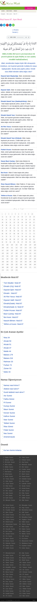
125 (3, 253)
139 (30, 256)
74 (2, 236)
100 (34, 242)
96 (18, 242)
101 (3, 245)
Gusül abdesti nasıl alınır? (14, 392)
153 (21, 261)
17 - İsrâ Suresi (7, 495)
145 (21, 259)
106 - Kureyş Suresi (25, 577)
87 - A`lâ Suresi (7, 577)
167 (12, 267)
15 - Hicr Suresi (7, 490)
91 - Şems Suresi (8, 586)
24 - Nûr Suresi (23, 467)
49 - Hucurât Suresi (9, 529)
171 (30, 267)
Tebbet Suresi (9, 423)
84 (6, 239)
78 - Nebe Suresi (8, 555)
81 (30, 236)
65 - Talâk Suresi (24, 522)
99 (30, 242)
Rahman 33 (8, 362)
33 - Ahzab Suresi (24, 488)
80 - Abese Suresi (8, 560)
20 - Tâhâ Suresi (24, 457)
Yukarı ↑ (34, 600)
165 (3, 267)
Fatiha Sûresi (9, 399)
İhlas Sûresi (8, 426)
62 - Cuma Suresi (24, 514)
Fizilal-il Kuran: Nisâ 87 (13, 310)
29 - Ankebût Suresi (25, 479)
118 (7, 250)
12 (6, 216)
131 (30, 253)
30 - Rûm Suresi (24, 481)
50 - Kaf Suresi (7, 531)
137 (21, 256)
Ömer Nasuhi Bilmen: (8, 184)
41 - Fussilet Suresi (9, 510)
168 (16, 267)
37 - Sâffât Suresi (24, 498)
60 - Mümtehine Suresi (25, 510)
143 (12, 259)
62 (26, 230)
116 (35, 247)
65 (2, 233)
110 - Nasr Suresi (24, 586)
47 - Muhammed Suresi (10, 524)
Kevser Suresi (9, 413)
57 (6, 230)
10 (32, 214)
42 (18, 225)
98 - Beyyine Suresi (25, 558)
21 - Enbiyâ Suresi (24, 460)
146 (26, 259)
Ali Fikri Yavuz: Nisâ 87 (13, 297)
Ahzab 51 (7, 344)
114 (26, 247)
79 (22, 236)
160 (16, 264)
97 (22, 242)
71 (26, 233)
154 (26, 261)
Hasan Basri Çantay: (8, 161)
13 (10, 216)
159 (12, 264)
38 (2, 225)
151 (12, 261)
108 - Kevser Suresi (25, 581)
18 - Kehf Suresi (8, 498)
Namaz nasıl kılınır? (12, 385)
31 (10, 222)
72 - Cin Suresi (23, 538)
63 (30, 230)
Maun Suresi (9, 409)
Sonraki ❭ (15, 32)
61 (22, 230)
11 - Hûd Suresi (8, 481)
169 (21, 267)
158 (7, 264)
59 (14, 230)
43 (22, 225)
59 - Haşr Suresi (24, 507)
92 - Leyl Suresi (8, 588)
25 (22, 219)
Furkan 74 (8, 365)
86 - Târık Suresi (8, 574)
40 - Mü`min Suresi (9, 507)
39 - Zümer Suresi (8, 505)
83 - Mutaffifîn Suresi (9, 567)
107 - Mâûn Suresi (24, 579)
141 (3, 259)
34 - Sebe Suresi (24, 490)
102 (7, 245)
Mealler (15, 10)
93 (6, 242)
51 (18, 228)
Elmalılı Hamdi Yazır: (8, 115)
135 (12, 256)
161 (21, 264)
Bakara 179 (8, 355)
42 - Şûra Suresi (8, 512)
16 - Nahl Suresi (8, 493)
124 (35, 250)
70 (22, 233)
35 (26, 222)
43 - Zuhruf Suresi (8, 514)
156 (35, 261)
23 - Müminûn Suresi (25, 464)
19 (34, 216)
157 (3, 264)
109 (3, 247)
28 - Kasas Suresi (24, 476)
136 (16, 256)
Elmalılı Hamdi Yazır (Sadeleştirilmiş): (14, 101)
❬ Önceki (15, 30)
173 (3, 270)
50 (14, 228)
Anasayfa (3, 14)
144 (16, 259)
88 (22, 239)
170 (26, 267)
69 (18, 233)
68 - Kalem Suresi (24, 529)
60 (18, 230)
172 (35, 267)
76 (10, 236)
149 (3, 261)
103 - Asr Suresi (24, 569)
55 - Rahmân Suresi (9, 543)
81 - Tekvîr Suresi (8, 562)
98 (26, 242)
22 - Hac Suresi (23, 462)
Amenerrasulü (9, 437)
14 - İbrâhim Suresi (9, 488)
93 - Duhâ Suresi (8, 591)
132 (35, 253)
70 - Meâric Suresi (24, 533)
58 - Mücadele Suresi (25, 505)
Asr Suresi (8, 396)
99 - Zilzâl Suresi (24, 560)
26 (26, 219)
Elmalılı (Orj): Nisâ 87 (12, 286)
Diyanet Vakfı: (6, 90)
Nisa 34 (7, 338)
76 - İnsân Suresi (24, 548)
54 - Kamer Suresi (8, 541)
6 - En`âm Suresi (8, 469)
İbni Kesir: (4, 172)
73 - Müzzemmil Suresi (26, 541)
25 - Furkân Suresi (24, 469)
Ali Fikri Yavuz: (6, 127)
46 (34, 225)
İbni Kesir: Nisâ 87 (11, 317)
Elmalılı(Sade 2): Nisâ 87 (14, 307)
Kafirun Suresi (9, 416)
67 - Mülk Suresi (24, 526)
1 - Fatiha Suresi (8, 457)
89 (26, 239)
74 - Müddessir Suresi (25, 543)
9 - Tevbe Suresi (8, 476)
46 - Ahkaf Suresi (8, 522)
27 (30, 219)
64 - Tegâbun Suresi (25, 519)
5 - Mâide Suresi (8, 467)
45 (30, 225)
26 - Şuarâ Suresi (24, 471)
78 (18, 236)
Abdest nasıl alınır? (11, 389)
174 (7, 270)
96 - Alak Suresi (24, 553)
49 (10, 228)
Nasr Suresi (8, 420)
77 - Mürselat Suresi (9, 553)
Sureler (3, 10)
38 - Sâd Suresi (24, 500)
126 (7, 253)
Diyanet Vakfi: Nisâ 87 (12, 300)
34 (22, 222)
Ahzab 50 (7, 341)
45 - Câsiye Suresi (8, 519)
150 (7, 261)
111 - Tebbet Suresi (25, 588)
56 (2, 230)
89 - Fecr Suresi (8, 581)
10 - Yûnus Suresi (8, 479)
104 (16, 245)
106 (26, 245)
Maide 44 (7, 351)
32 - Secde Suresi (24, 486)
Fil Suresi (7, 402)
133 (3, 256)
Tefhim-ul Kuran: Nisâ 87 (13, 324)
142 (7, 259)
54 (30, 228)
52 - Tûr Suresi (7, 536)
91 (34, 239)
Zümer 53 (7, 368)
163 (30, 264)
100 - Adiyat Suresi (25, 562)
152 (16, 261)
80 (26, 236)
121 (21, 250)
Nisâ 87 (15, 14)
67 (10, 233)
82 (34, 236)
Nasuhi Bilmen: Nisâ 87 (13, 321)
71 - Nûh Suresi (24, 536)
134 (7, 256)
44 (26, 225)
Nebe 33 (7, 372)
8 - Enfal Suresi (7, 474)
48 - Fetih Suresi (8, 526)
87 (18, 239)
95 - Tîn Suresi (7, 595)
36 (30, 222)
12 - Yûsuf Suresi (8, 483)
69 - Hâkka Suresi (24, 531)
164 (35, 264)
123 (30, 250)
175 (12, 270)
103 (12, 245)
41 (14, 225)
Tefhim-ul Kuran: (7, 195)
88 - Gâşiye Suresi (8, 579)
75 (6, 236)
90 (30, 239)
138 (26, 256)
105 (21, 245)
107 (30, 245)
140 (35, 256)
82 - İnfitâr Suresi (8, 565)
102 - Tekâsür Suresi (25, 567)
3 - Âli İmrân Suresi (9, 462)
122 (26, 250)
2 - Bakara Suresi (8, 460)
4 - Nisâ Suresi (7, 464)
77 (14, 236)
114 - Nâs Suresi (24, 595)
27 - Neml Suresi (24, 474)
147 (30, 259)
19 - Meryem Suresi (9, 500)
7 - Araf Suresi (7, 471)
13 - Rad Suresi (8, 486)
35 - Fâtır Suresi (24, 493)
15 (18, 216)
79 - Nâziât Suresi (8, 558)
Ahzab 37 (7, 348)
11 (2, 216)
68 (14, 233)
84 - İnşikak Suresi (8, 569)
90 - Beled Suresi (8, 584)
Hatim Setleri (9, 10)
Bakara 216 (8, 358)
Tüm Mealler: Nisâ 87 (12, 283)
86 (14, 239)
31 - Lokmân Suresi (25, 483)
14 (14, 216)
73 (34, 233)
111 (12, 247)
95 (14, 242)
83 (2, 239)
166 (7, 267)
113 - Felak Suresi (24, 593)
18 (30, 216)
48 (6, 228)
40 (10, 225)
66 (6, 233)
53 (26, 228)
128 (16, 253)
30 (6, 222)
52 (22, 228)
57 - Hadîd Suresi (8, 548)
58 (10, 230)
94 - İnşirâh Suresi (8, 593)
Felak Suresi (9, 430)
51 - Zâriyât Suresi (8, 533)
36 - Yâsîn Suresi (24, 495)
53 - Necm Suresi (8, 538)
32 (14, 222)
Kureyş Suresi (9, 406)
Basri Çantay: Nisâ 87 (12, 314)
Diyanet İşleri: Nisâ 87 (12, 290)
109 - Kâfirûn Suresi (25, 584)
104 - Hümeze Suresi (25, 572)
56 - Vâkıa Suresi (8, 545)
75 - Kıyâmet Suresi (25, 545)
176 (16, 270)
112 (16, 247)
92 (2, 242)
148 (35, 259)
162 (26, 264)
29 (2, 222)
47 (2, 228)
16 (22, 216)
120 (16, 250)
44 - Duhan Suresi (8, 517)
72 (30, 233)
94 (10, 242)
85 (10, 239)
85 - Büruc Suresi (8, 572)
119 (12, 250)
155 (30, 261)
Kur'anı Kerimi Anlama (12, 450)
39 (6, 225)
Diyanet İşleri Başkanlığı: (9, 76)
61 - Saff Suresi (24, 512)
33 (18, 222)
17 (26, 216)
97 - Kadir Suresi (24, 555)
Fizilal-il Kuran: (6, 149)
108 (35, 245)
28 (34, 219)
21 (6, 219)
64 (34, 230)
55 (34, 228)
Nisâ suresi (9, 14)
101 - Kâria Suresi (24, 565)
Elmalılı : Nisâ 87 (10, 293)
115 (30, 247)
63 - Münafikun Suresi (25, 517)
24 (18, 219)
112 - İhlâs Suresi (24, 591)
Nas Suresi (8, 433)
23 (14, 219)
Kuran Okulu (30, 8)
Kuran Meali (10, 600)
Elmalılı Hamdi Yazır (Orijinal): (11, 138)
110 (7, 247)
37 (34, 222)
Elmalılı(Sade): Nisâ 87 (13, 303)
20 (2, 219)
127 (12, 253)
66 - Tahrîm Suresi (24, 524)
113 (21, 247)
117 (3, 250)
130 (26, 253)
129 (21, 253)
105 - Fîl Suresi (23, 574)
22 (10, 219)
